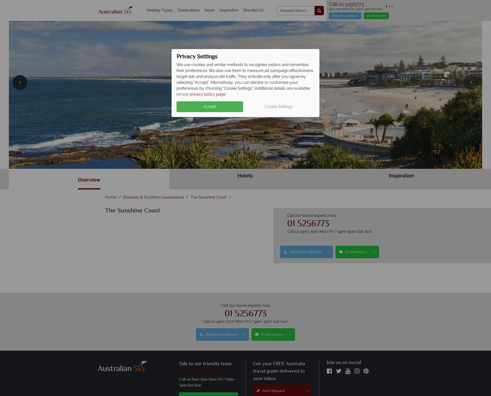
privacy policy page (208, 94)
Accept (209, 106)
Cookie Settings (279, 106)
